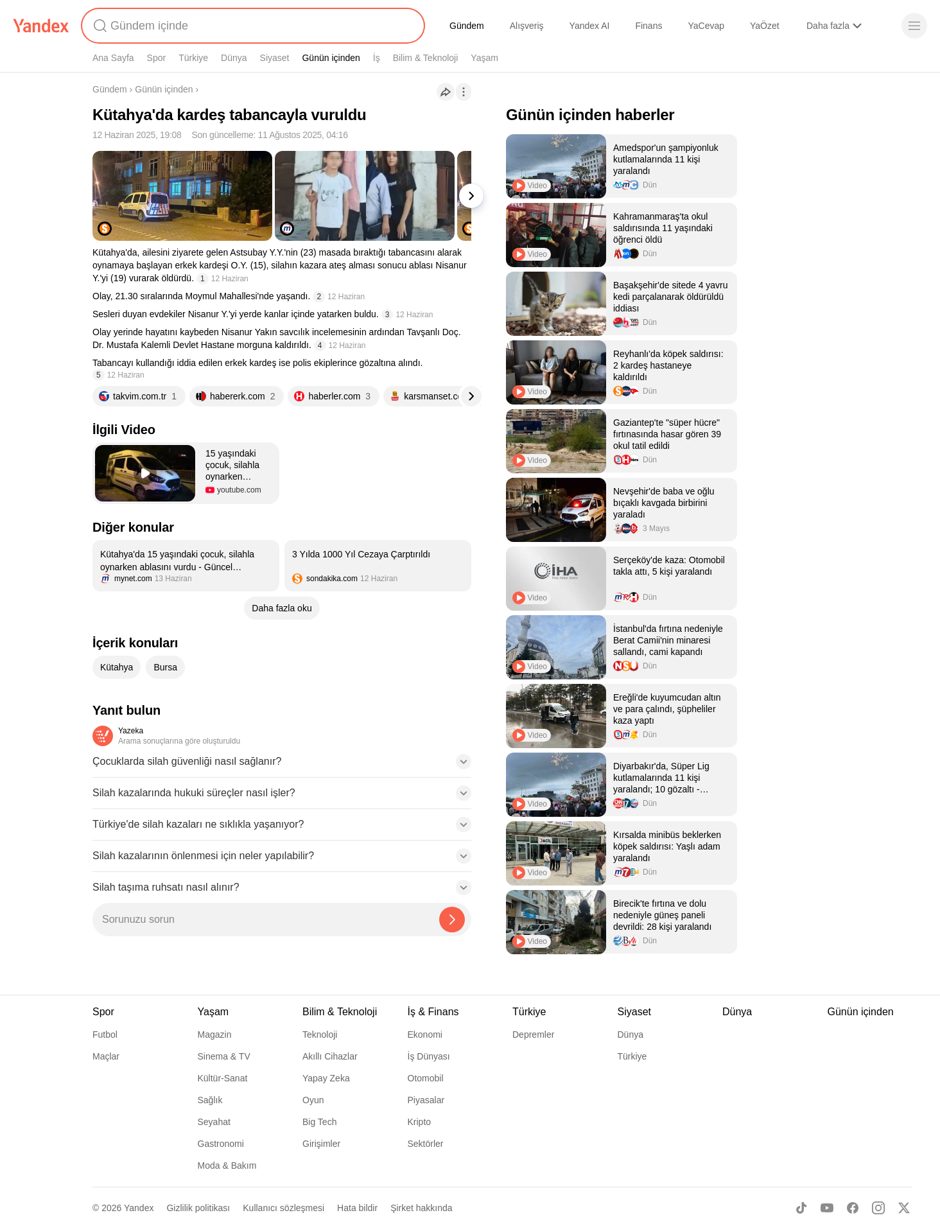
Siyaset (275, 58)
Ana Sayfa (113, 58)
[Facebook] (853, 1208)
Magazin (215, 1034)
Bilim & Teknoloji (425, 58)
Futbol (105, 1034)
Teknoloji (319, 1034)
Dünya (234, 58)
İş (376, 58)
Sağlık (210, 1100)
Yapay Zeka (326, 1078)
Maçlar (105, 1056)
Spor (156, 58)
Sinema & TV (224, 1056)
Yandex (138, 1208)
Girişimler (321, 1144)
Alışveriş (527, 26)
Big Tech (319, 1122)
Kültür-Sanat (223, 1078)
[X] (904, 1208)
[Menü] (914, 26)
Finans (648, 26)
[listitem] (185, 565)
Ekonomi (425, 1034)
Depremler (533, 1034)
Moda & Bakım (227, 1165)
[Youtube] (827, 1208)
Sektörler (426, 1144)
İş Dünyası (429, 1056)
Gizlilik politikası (198, 1208)
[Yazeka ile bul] (452, 919)
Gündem (466, 25)
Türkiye (193, 58)
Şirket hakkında (421, 1208)
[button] (185, 473)
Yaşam (484, 58)
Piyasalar (426, 1100)
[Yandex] (41, 26)
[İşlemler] (463, 92)
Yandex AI (590, 26)
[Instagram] (878, 1208)
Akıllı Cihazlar (330, 1056)
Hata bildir (357, 1208)
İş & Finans (433, 1011)
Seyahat (214, 1122)
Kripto (419, 1122)
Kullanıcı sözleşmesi (283, 1208)
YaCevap (706, 26)
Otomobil (426, 1078)
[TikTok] (801, 1208)
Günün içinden (331, 58)
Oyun (313, 1100)
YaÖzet (764, 26)
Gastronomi (221, 1144)
